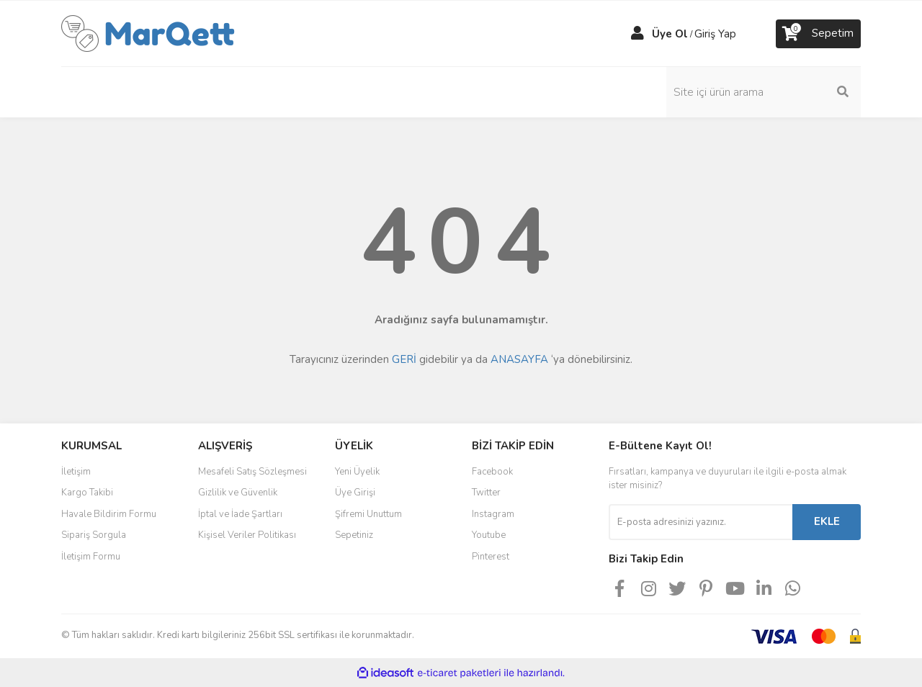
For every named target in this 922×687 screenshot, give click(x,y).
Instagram (493, 514)
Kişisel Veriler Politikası (247, 535)
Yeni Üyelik (357, 471)
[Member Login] (637, 34)
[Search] (763, 92)
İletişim (76, 471)
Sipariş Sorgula (93, 535)
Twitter (486, 492)
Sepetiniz (354, 535)
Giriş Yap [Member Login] (715, 34)
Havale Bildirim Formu (108, 514)
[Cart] (818, 33)
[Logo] (148, 32)
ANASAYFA (519, 359)
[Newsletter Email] (700, 522)
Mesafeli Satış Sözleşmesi (252, 471)
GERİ (404, 359)
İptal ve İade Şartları (240, 514)
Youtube (489, 535)
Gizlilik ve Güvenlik (237, 492)
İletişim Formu (90, 556)
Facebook (492, 471)
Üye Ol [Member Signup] (670, 34)
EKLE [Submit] (827, 521)
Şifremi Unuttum (368, 514)
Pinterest (490, 556)
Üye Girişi (355, 492)
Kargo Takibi (87, 492)
